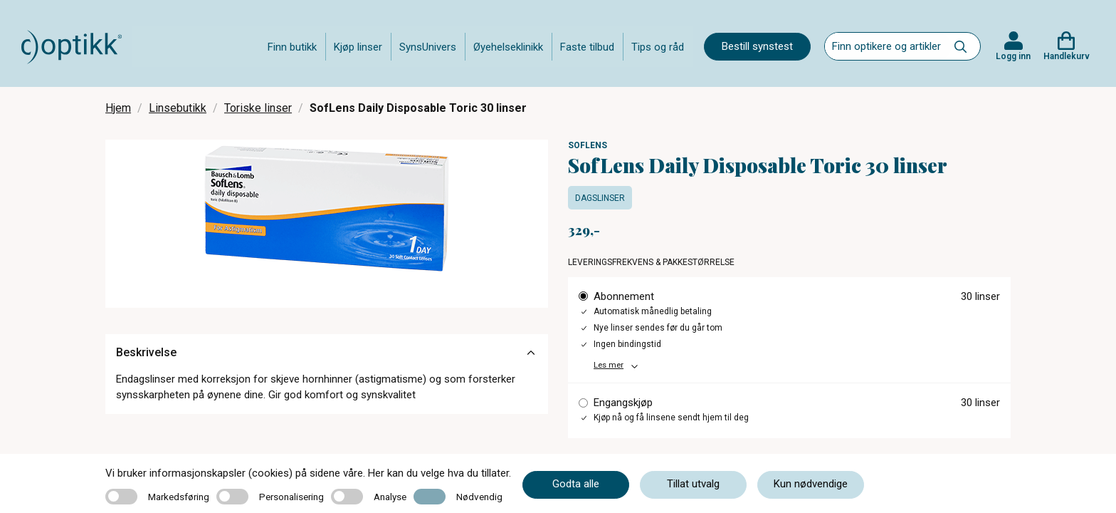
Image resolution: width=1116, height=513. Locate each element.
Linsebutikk (177, 108)
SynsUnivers (427, 47)
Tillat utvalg (693, 483)
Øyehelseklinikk (508, 47)
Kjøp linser (358, 47)
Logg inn (1013, 56)
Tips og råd (657, 47)
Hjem (118, 108)
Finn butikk (292, 47)
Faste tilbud (587, 47)
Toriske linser (258, 108)
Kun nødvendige (811, 483)
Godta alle (575, 483)
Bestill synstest (757, 46)
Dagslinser (600, 198)
